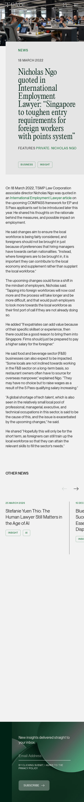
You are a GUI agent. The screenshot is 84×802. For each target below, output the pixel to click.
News (23, 50)
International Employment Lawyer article (41, 198)
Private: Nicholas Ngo (56, 148)
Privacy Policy (28, 768)
